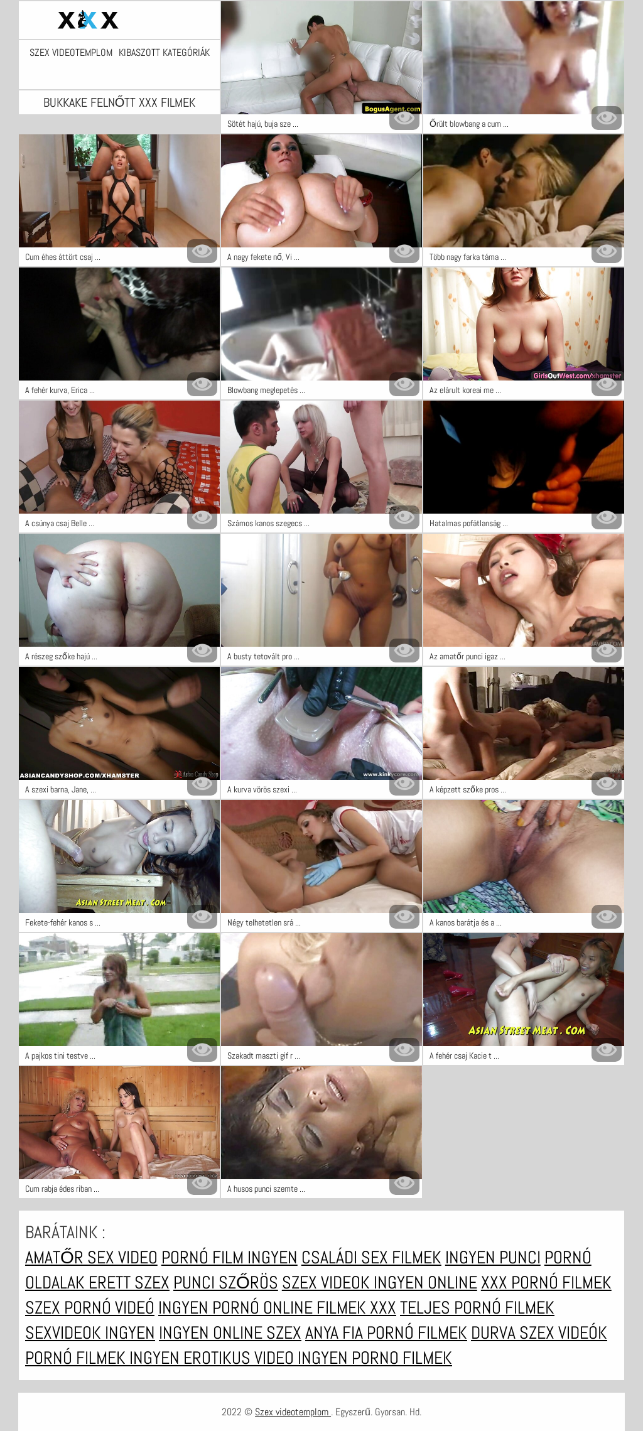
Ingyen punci (493, 1257)
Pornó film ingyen (229, 1257)
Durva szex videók (539, 1333)
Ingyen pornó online (237, 1308)
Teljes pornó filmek (477, 1308)
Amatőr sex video (91, 1257)
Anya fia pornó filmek (386, 1333)
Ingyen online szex (230, 1333)
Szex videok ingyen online (379, 1282)
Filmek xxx (356, 1308)
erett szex (129, 1282)
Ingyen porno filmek (375, 1358)
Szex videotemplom (71, 52)
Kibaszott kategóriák (164, 52)
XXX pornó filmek (546, 1282)
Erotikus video (240, 1358)
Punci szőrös (225, 1282)
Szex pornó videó (89, 1308)
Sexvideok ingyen (90, 1333)
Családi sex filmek (371, 1257)
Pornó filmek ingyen (104, 1358)
